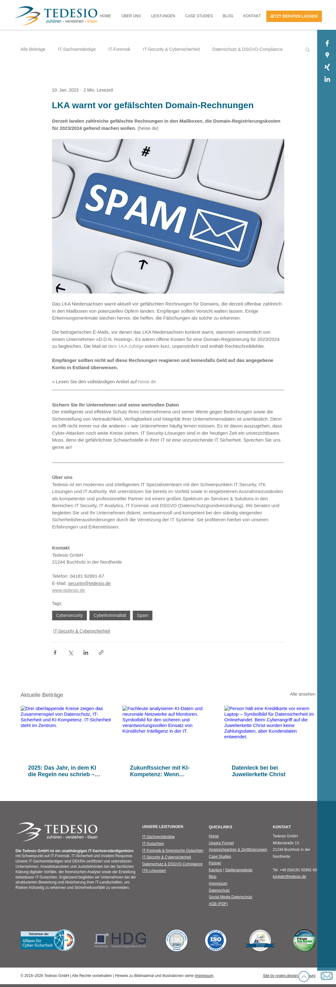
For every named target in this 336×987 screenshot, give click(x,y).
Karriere (215, 870)
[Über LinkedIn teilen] (86, 652)
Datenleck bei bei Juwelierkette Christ (258, 771)
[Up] (303, 976)
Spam (142, 615)
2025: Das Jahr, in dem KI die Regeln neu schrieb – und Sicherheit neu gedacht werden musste (65, 771)
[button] (131, 16)
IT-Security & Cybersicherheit (171, 49)
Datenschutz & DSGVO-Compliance (247, 49)
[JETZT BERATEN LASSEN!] (294, 16)
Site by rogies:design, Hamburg (289, 976)
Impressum (204, 976)
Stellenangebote (239, 870)
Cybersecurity (69, 615)
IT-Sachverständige (77, 49)
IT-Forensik (120, 49)
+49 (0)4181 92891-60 (298, 870)
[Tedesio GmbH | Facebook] (327, 43)
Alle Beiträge (33, 49)
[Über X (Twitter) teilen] (70, 652)
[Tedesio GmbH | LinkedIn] (327, 79)
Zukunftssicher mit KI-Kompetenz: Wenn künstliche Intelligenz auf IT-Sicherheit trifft (167, 771)
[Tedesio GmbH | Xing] (327, 67)
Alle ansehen (303, 694)
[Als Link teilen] (101, 652)
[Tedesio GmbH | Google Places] (327, 55)
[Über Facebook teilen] (55, 652)
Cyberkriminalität (109, 615)
